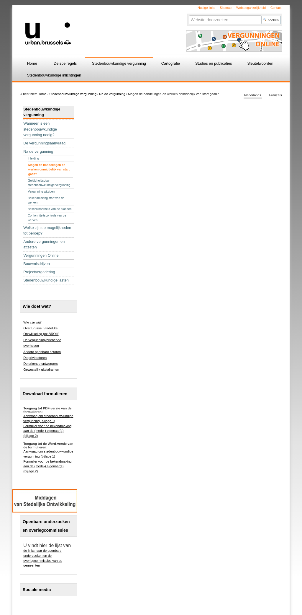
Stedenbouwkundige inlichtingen (54, 75)
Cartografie (170, 63)
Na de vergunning (112, 94)
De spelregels (65, 63)
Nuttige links (206, 7)
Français (275, 95)
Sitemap (226, 7)
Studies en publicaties (213, 63)
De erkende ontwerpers (40, 363)
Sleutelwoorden (260, 63)
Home (32, 63)
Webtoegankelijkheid (251, 7)
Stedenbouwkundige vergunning (119, 63)
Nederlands (252, 95)
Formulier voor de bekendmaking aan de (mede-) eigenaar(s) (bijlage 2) (47, 431)
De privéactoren (35, 357)
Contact (275, 7)
